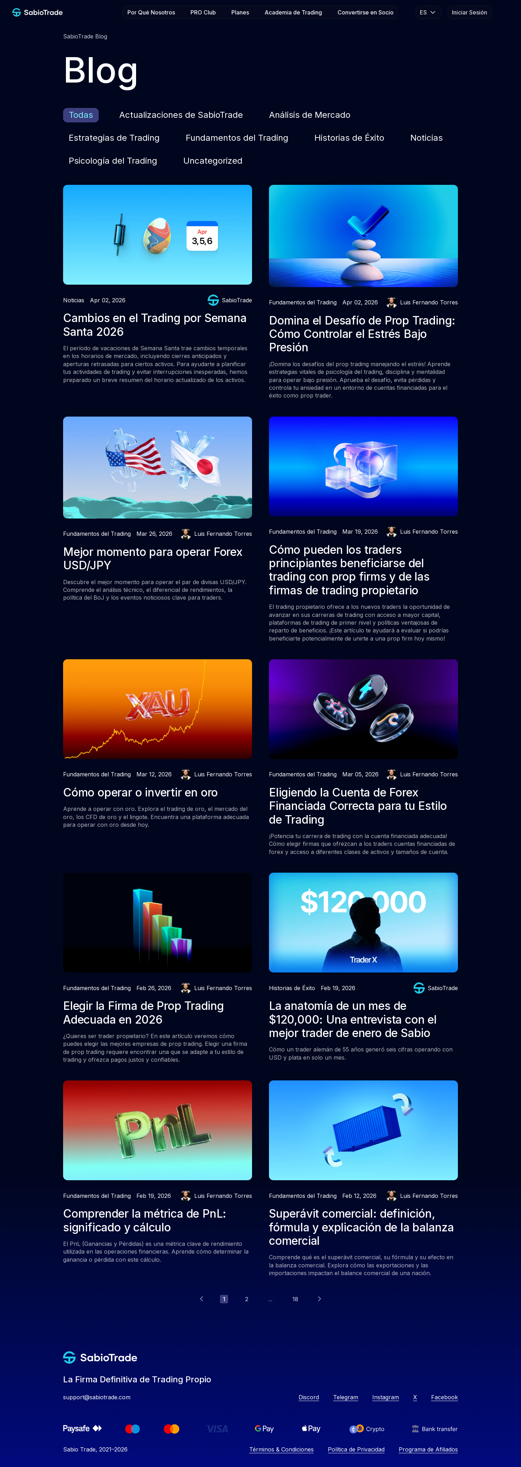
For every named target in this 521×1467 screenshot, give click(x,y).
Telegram (345, 1397)
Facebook (444, 1397)
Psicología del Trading (113, 161)
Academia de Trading (293, 12)
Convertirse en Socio (366, 12)
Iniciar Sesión (469, 12)
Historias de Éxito (349, 138)
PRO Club (203, 12)
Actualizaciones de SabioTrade (181, 115)
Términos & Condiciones (281, 1449)
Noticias (426, 138)
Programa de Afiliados (428, 1449)
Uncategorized (213, 161)
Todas (81, 115)
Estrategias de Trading (114, 138)
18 (295, 1299)
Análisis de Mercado (309, 115)
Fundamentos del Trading (237, 138)
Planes (240, 12)
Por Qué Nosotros (151, 12)
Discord (309, 1397)
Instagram (385, 1397)
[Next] (319, 1299)
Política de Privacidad (356, 1449)
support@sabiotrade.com (96, 1397)
